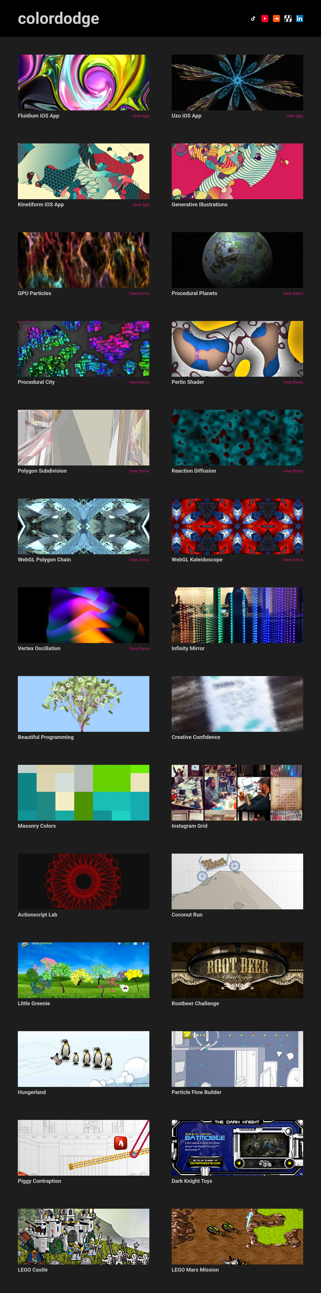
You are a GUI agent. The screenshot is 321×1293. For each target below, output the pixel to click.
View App (141, 116)
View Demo (139, 293)
